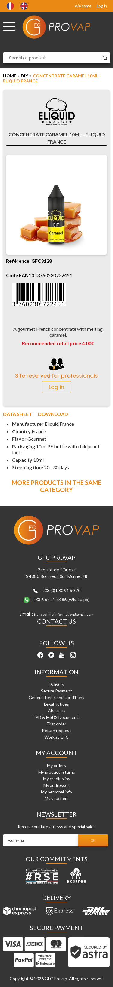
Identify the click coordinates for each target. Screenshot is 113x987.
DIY (24, 75)
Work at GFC (56, 737)
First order (56, 723)
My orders (56, 765)
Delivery (56, 684)
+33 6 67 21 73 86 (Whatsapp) (61, 599)
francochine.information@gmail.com (64, 614)
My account (56, 752)
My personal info (56, 791)
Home (9, 75)
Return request (56, 730)
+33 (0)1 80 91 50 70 (61, 590)
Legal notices (56, 704)
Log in (102, 6)
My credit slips (56, 778)
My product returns (56, 772)
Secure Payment (56, 690)
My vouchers (57, 798)
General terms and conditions (56, 697)
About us (56, 710)
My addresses (56, 785)
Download (53, 414)
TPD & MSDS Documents (56, 717)
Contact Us (56, 621)
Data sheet (17, 414)
